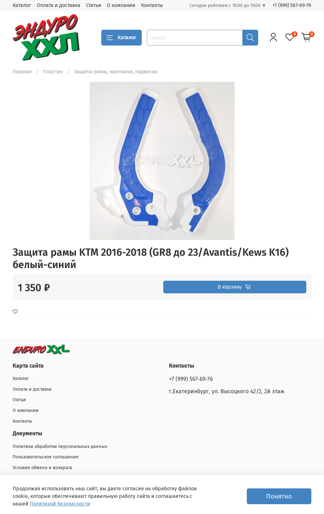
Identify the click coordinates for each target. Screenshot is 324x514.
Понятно (279, 496)
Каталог (22, 5)
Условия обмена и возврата (42, 467)
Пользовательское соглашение (45, 457)
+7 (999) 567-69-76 (291, 5)
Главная (22, 72)
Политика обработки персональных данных (60, 446)
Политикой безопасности (60, 504)
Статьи (93, 5)
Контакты (152, 5)
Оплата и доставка (58, 5)
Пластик (53, 72)
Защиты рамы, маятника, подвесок (115, 72)
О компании (121, 5)
